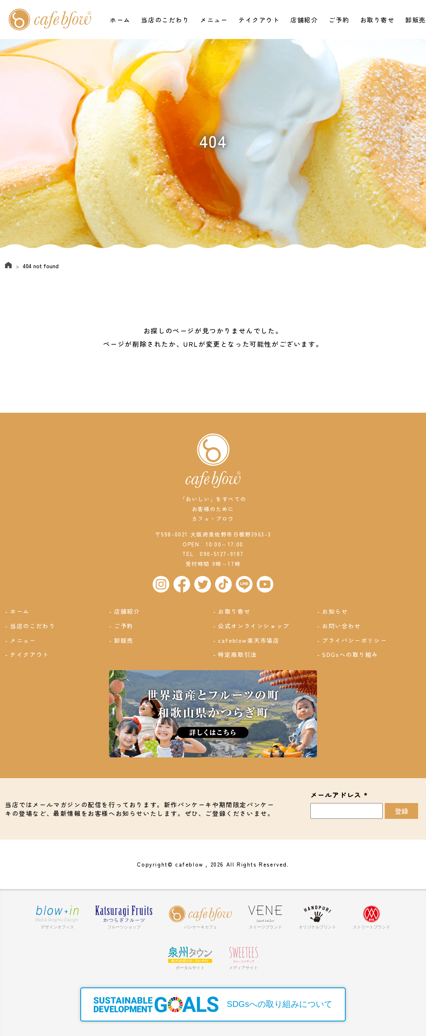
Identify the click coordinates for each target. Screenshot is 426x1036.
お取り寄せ (377, 19)
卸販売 (415, 19)
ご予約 (339, 19)
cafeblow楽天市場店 (249, 640)
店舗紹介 (304, 19)
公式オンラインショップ (254, 626)
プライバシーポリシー (354, 640)
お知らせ (335, 611)
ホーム (120, 19)
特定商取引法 (238, 654)
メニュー (214, 19)
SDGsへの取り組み (350, 654)
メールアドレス (339, 795)
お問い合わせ (342, 626)
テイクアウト (259, 19)
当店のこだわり (165, 19)
